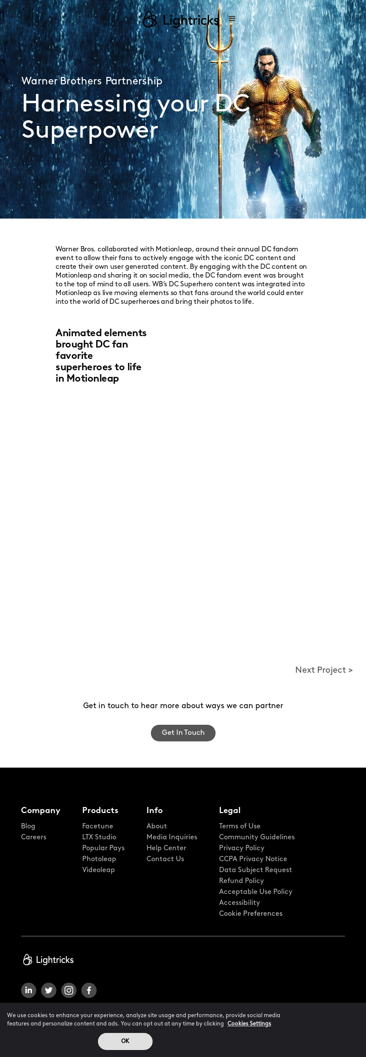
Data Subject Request (255, 870)
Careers (33, 837)
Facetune (97, 826)
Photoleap (99, 859)
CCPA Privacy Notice (253, 859)
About (156, 826)
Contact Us (165, 859)
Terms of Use (240, 826)
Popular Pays (103, 848)
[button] (232, 19)
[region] (183, 1030)
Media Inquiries (171, 837)
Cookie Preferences (250, 914)
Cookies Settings (249, 1024)
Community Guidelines (257, 837)
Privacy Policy (242, 848)
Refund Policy (241, 881)
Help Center (166, 848)
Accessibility (239, 903)
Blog (28, 826)
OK (125, 1041)
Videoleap (98, 870)
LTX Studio (99, 837)
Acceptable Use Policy (256, 892)
